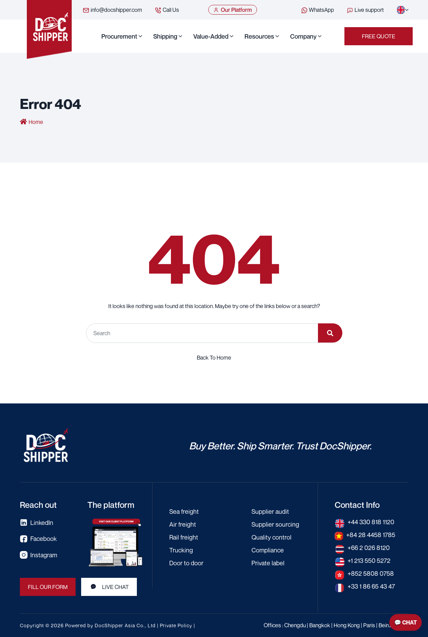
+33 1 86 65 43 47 (371, 586)
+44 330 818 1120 (371, 522)
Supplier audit (270, 511)
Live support (365, 10)
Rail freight (183, 537)
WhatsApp (317, 10)
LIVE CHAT (109, 587)
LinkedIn (36, 523)
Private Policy (176, 625)
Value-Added (210, 36)
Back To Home (214, 357)
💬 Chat (405, 622)
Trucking (181, 550)
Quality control (271, 537)
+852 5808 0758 (371, 573)
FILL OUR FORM (48, 586)
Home (36, 121)
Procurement (119, 36)
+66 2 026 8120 (369, 547)
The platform (110, 505)
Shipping (165, 36)
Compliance (267, 550)
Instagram (38, 555)
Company (303, 36)
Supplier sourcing (275, 524)
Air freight (182, 524)
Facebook (38, 539)
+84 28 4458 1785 (370, 534)
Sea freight (184, 511)
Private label (268, 563)
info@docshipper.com (112, 10)
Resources (259, 36)
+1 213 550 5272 (369, 560)
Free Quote (378, 36)
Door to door (186, 563)
